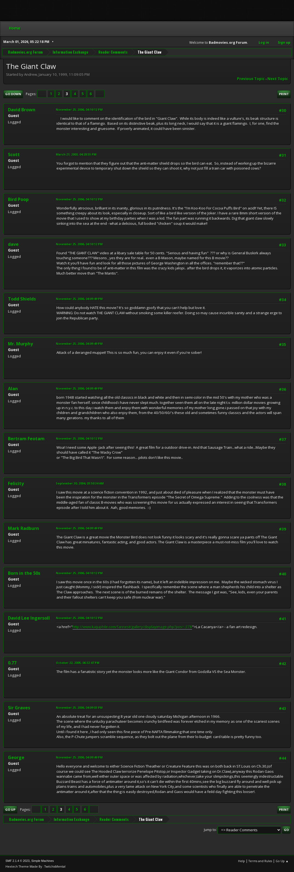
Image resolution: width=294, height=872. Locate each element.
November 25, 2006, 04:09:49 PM (79, 299)
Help (241, 861)
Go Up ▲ (282, 861)
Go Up (10, 809)
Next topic (277, 78)
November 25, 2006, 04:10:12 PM (79, 109)
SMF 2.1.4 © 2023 (17, 860)
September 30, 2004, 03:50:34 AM (80, 483)
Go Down (13, 94)
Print (284, 94)
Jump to (210, 829)
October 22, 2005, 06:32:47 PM (77, 663)
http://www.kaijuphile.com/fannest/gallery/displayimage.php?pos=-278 (132, 626)
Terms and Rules (260, 861)
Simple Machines (42, 860)
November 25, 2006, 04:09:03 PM (79, 707)
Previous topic (251, 78)
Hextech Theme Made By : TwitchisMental (35, 866)
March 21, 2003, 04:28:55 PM (76, 154)
